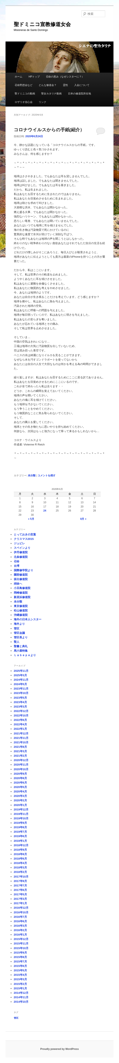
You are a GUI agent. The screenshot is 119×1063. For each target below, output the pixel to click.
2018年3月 (20, 867)
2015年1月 (20, 988)
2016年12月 (21, 907)
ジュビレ (19, 543)
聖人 (16, 641)
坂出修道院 (21, 579)
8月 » (83, 518)
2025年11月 (21, 670)
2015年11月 (21, 943)
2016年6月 (20, 921)
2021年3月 (20, 751)
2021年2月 (20, 755)
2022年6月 (20, 720)
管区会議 (19, 632)
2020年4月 (20, 791)
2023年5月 (20, 697)
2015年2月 (20, 984)
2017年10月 (21, 876)
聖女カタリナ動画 (51, 93)
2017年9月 (20, 881)
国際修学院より (23, 570)
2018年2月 (20, 872)
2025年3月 (20, 675)
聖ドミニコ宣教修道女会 (42, 24)
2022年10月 (21, 715)
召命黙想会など (24, 85)
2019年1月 (20, 840)
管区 (16, 628)
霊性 (65, 85)
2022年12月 (21, 711)
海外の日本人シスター (27, 619)
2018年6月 (20, 858)
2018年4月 (20, 863)
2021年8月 (20, 746)
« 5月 (31, 518)
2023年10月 (21, 693)
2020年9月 (20, 773)
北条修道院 (21, 556)
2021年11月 (21, 738)
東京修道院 (21, 606)
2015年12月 (21, 939)
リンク (42, 102)
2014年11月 (21, 997)
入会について (81, 85)
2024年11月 (21, 679)
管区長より (21, 637)
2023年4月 (20, 702)
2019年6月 (20, 836)
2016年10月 (21, 912)
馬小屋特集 (21, 650)
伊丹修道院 (21, 552)
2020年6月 (20, 782)
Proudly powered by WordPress (59, 1049)
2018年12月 (21, 845)
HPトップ (34, 76)
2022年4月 (20, 724)
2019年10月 (21, 818)
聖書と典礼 (21, 646)
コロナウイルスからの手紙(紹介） (49, 129)
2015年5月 (20, 970)
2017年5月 (20, 894)
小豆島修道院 (22, 588)
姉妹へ (18, 583)
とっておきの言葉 (25, 534)
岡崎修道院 (21, 592)
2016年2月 (20, 930)
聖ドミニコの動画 (25, 93)
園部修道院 (21, 574)
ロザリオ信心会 (24, 102)
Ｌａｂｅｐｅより (25, 655)
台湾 (16, 565)
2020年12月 (21, 760)
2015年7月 (20, 961)
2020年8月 (20, 778)
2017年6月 (20, 890)
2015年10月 (21, 948)
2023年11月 (21, 688)
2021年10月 (21, 742)
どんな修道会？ (48, 85)
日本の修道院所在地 (79, 93)
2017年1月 (20, 903)
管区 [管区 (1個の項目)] (16, 1018)
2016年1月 (20, 934)
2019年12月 (21, 809)
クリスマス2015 (24, 538)
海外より (19, 623)
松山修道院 (21, 610)
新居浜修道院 (22, 597)
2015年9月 (20, 952)
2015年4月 (20, 974)
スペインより (22, 547)
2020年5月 (20, 787)
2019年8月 (20, 827)
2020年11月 (21, 764)
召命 (16, 561)
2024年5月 (20, 684)
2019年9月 (20, 822)
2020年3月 (20, 796)
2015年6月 (20, 966)
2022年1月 (20, 728)
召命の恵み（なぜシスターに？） (65, 76)
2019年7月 (20, 831)
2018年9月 (20, 849)
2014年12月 (21, 992)
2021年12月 (21, 733)
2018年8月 (20, 854)
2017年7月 (20, 885)
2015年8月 (20, 957)
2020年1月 (20, 805)
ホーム (18, 76)
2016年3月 (20, 925)
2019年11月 (21, 814)
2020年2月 (20, 800)
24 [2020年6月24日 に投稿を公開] (44, 510)
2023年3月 (20, 706)
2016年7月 (20, 916)
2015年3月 (20, 979)
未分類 (31, 475)
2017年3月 (20, 898)
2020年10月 (21, 769)
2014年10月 (21, 1001)
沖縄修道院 (21, 615)
